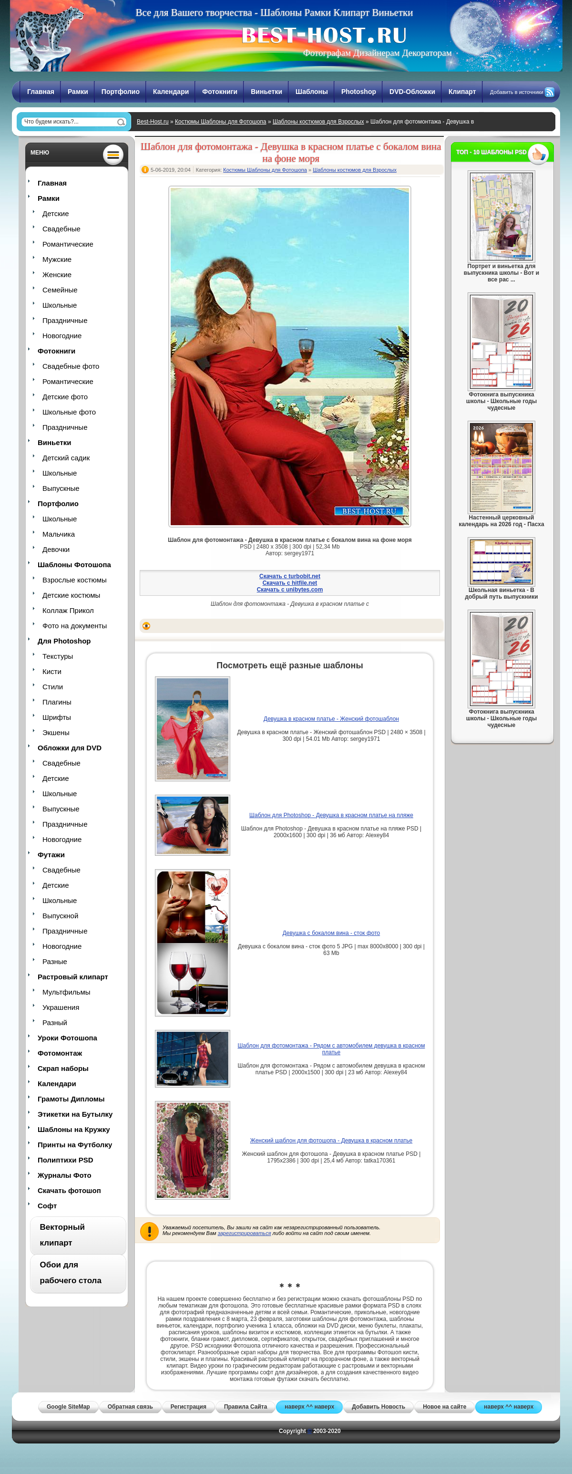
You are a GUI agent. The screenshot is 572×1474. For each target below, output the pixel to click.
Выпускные (61, 488)
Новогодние (62, 336)
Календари (171, 91)
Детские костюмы (71, 595)
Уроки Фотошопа (67, 1038)
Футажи (51, 855)
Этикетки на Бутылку (75, 1114)
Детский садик (66, 458)
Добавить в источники (516, 92)
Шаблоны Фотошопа (74, 565)
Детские (55, 213)
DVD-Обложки (412, 91)
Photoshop (358, 91)
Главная (40, 91)
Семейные (60, 290)
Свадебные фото (70, 366)
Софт (47, 1206)
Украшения (60, 1007)
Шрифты (56, 717)
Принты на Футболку (75, 1145)
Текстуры (57, 656)
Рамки (78, 91)
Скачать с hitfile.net (290, 583)
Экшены (56, 732)
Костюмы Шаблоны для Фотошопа (220, 121)
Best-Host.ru (153, 121)
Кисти (51, 671)
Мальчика (58, 534)
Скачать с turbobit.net (289, 576)
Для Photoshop (64, 641)
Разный (54, 1022)
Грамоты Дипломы (71, 1099)
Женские (57, 274)
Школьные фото (69, 412)
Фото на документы (74, 626)
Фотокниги (219, 91)
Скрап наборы (63, 1068)
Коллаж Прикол (68, 610)
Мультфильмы (66, 992)
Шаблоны (312, 91)
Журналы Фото (65, 1175)
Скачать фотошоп (69, 1190)
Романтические (67, 244)
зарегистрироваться (244, 1233)
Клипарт (462, 91)
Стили (52, 687)
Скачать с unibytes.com (290, 589)
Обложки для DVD (70, 748)
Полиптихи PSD (65, 1160)
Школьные (59, 305)
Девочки (56, 549)
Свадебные (61, 229)
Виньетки (266, 91)
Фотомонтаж (60, 1053)
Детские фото (65, 397)
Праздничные (64, 320)
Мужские (57, 259)
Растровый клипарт (73, 977)
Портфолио (121, 91)
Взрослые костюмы (74, 580)
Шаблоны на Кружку (74, 1129)
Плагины (57, 702)
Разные (54, 961)
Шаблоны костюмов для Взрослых (318, 121)
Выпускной (60, 916)
